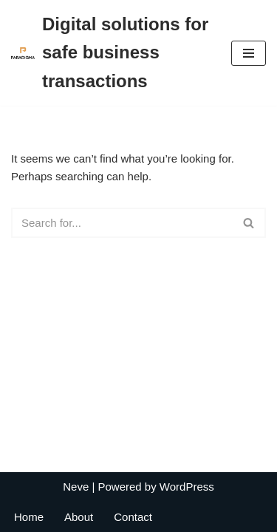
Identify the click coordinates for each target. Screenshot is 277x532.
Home (29, 517)
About (78, 517)
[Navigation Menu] (248, 53)
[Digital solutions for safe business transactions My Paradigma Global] (110, 52)
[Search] (122, 223)
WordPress (187, 486)
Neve (76, 486)
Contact (133, 517)
